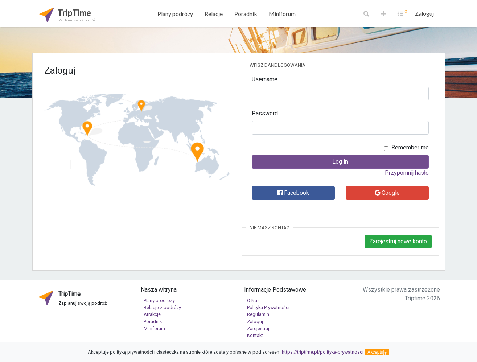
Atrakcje (152, 314)
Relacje (214, 13)
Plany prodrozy (159, 300)
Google (387, 192)
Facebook (293, 192)
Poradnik (245, 13)
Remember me (410, 147)
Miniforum (282, 13)
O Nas (253, 300)
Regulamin (258, 314)
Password (265, 113)
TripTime (66, 14)
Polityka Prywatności (268, 307)
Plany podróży (175, 13)
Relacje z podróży (162, 307)
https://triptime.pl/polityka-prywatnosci (322, 352)
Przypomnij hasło (407, 172)
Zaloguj (424, 13)
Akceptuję (377, 352)
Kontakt (255, 335)
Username (264, 79)
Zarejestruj (258, 328)
